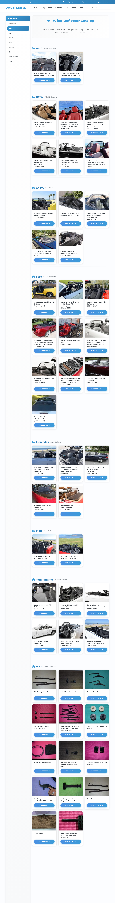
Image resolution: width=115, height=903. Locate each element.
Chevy (42, 8)
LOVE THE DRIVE (16, 7)
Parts (81, 8)
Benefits (23, 2)
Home (9, 2)
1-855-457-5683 (103, 2)
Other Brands (71, 8)
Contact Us (37, 2)
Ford (50, 8)
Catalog (16, 2)
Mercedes (59, 8)
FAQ (30, 2)
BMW (35, 8)
